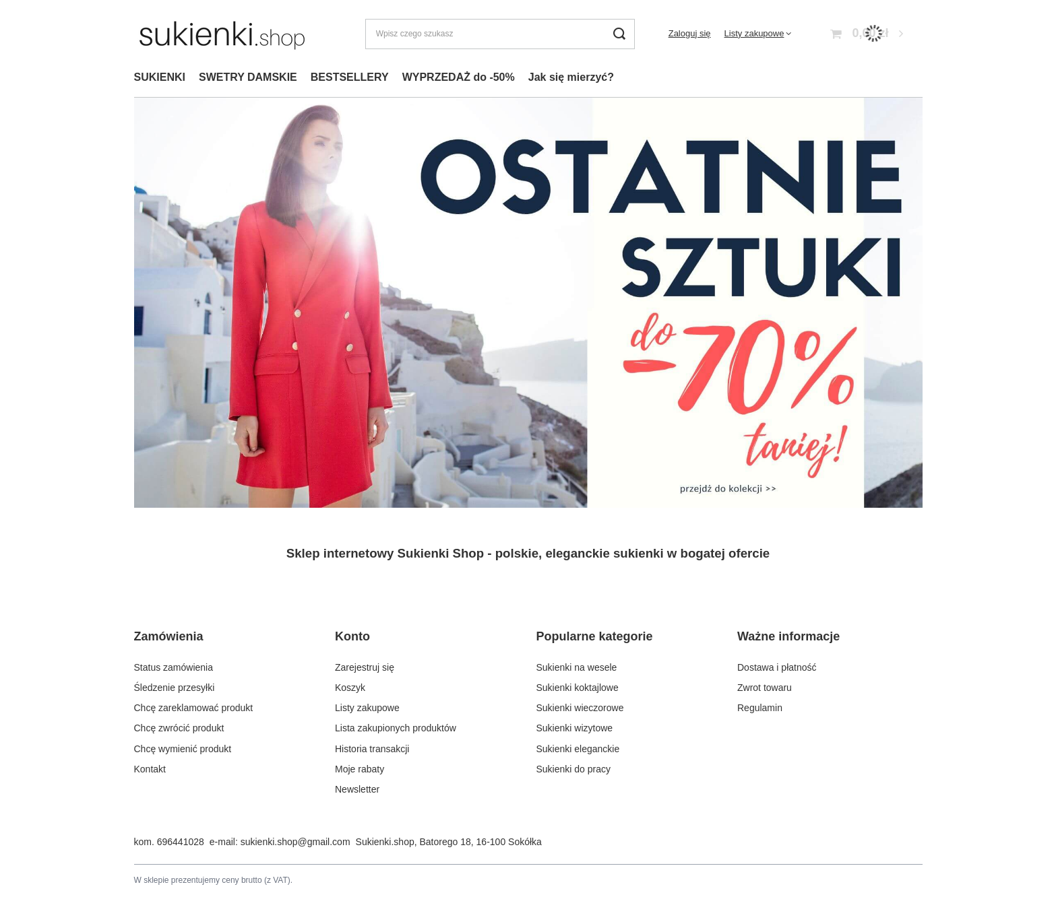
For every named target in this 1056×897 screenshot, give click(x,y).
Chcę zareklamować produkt (193, 707)
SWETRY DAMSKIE (248, 77)
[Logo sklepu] (222, 33)
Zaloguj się (690, 33)
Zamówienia (169, 636)
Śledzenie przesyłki (174, 687)
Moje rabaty (359, 769)
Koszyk (350, 687)
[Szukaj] (619, 34)
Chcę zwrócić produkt (179, 728)
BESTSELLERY (350, 77)
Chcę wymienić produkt (183, 748)
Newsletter (357, 789)
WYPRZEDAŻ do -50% (458, 77)
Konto (352, 636)
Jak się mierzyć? (571, 77)
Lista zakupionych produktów (395, 728)
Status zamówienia (174, 667)
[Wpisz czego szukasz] (500, 34)
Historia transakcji (372, 748)
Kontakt (150, 769)
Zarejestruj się (364, 667)
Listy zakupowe (754, 33)
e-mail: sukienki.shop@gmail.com (280, 841)
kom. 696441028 (169, 841)
